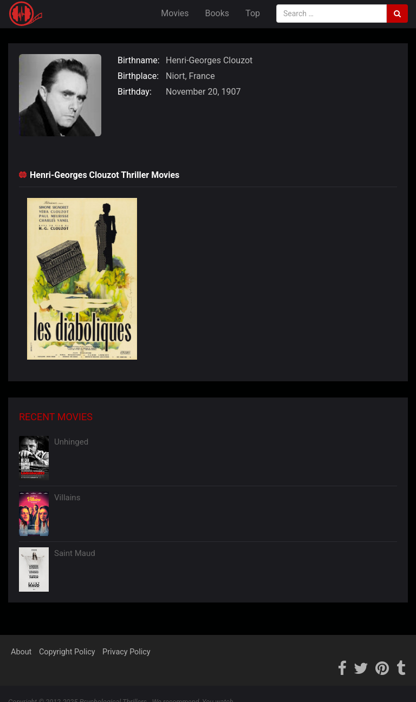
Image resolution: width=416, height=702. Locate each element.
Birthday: (135, 92)
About (21, 652)
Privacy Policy (126, 652)
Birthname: (139, 60)
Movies (174, 13)
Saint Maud (74, 553)
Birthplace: (138, 76)
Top (252, 13)
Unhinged (71, 442)
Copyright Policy (67, 652)
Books (217, 13)
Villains (67, 497)
